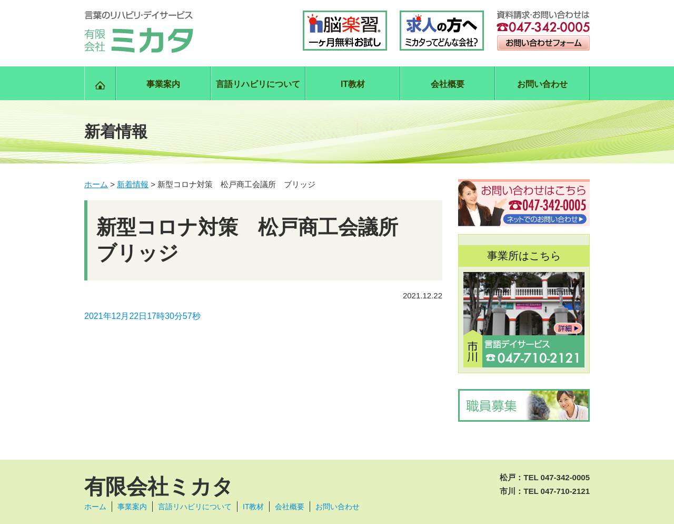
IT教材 (353, 84)
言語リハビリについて (258, 84)
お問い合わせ (542, 84)
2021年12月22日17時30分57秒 (142, 316)
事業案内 (163, 84)
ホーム (95, 506)
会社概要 (447, 84)
